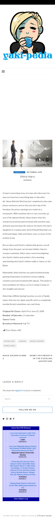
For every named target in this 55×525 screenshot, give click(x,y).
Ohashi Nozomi (37, 341)
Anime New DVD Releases (21, 428)
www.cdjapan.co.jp (21, 499)
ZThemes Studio (44, 516)
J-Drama (22, 341)
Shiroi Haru (9, 346)
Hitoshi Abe (9, 341)
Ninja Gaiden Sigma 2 (15, 356)
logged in (19, 390)
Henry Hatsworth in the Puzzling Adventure (41, 358)
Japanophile (19, 172)
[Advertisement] (27, 105)
